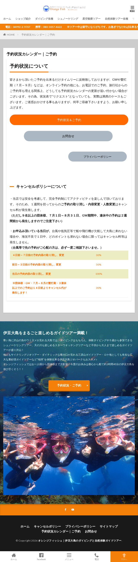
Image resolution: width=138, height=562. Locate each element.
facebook (41, 556)
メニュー (69, 556)
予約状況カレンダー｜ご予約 (38, 34)
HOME (11, 34)
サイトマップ (109, 526)
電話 (96, 556)
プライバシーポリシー (98, 156)
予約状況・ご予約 (69, 385)
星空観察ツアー (91, 18)
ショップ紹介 (23, 18)
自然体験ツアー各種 (116, 18)
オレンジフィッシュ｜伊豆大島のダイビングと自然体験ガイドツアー (80, 540)
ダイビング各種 (44, 18)
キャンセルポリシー (47, 526)
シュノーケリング (67, 18)
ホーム (7, 18)
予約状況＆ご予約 (69, 120)
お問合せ (68, 136)
